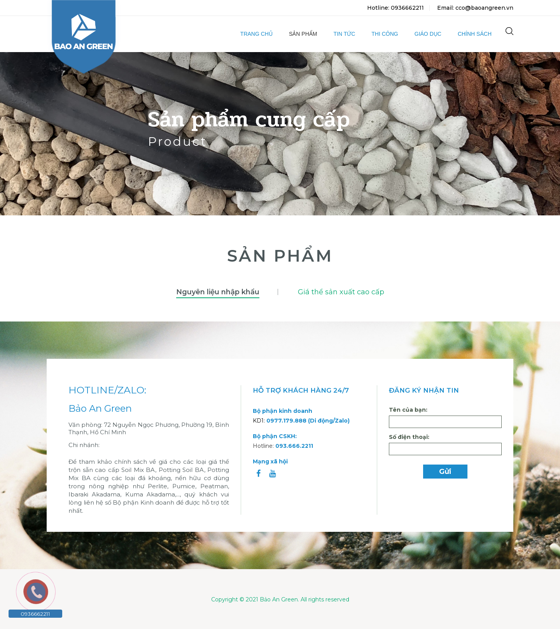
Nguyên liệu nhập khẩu (217, 292)
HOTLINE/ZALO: (107, 390)
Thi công (384, 34)
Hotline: (283, 445)
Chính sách (475, 34)
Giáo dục (428, 34)
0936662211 (35, 614)
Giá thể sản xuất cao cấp (341, 292)
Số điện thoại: (409, 436)
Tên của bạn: (408, 409)
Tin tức (344, 34)
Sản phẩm (303, 34)
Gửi (445, 471)
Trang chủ (256, 34)
